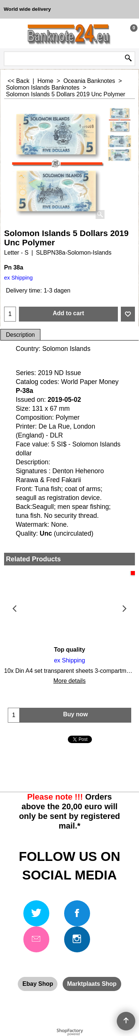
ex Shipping (18, 278)
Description (20, 335)
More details (69, 681)
